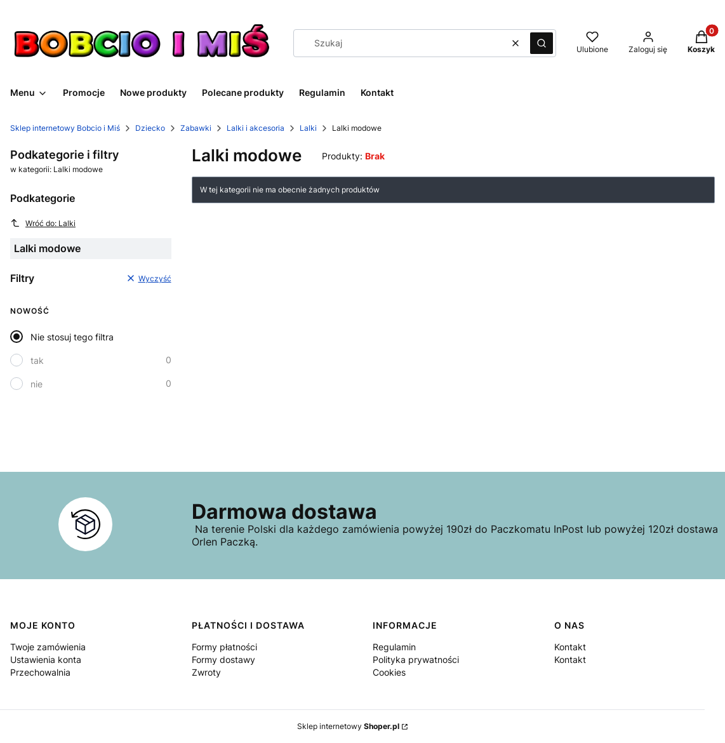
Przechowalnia (40, 672)
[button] (541, 43)
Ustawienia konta (45, 659)
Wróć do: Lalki (43, 223)
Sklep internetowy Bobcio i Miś (65, 128)
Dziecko (150, 128)
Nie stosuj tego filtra (72, 336)
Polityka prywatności (416, 659)
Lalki (308, 128)
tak (37, 360)
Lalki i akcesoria (255, 128)
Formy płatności (224, 646)
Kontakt (570, 646)
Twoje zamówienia (48, 646)
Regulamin (394, 646)
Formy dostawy (223, 659)
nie (36, 383)
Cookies (389, 672)
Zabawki (195, 128)
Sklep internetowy (348, 726)
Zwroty (206, 672)
